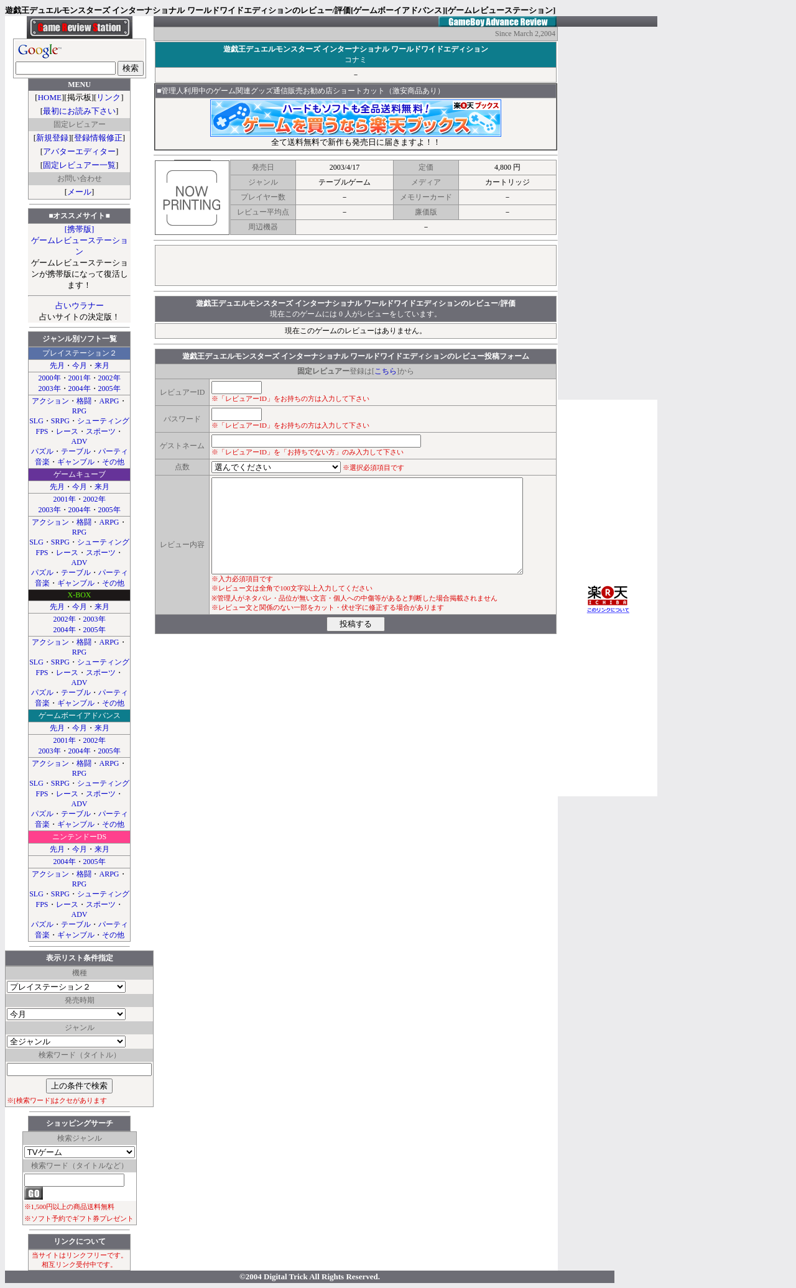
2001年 (79, 378)
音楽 (42, 462)
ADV (80, 441)
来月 (102, 365)
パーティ (113, 451)
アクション (50, 401)
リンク (108, 97)
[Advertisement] (355, 265)
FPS (41, 431)
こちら (385, 371)
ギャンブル (76, 462)
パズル (42, 451)
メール (79, 191)
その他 (113, 462)
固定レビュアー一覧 (79, 165)
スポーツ (101, 431)
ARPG (109, 401)
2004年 (79, 388)
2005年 (109, 388)
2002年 (109, 378)
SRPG (60, 420)
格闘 (83, 401)
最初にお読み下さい (79, 111)
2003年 (50, 388)
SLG (36, 420)
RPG (79, 411)
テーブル (76, 451)
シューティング (103, 420)
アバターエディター (79, 151)
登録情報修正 (98, 137)
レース (67, 431)
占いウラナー (79, 305)
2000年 (50, 378)
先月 (57, 365)
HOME (50, 97)
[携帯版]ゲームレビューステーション (79, 240)
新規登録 (52, 137)
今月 (79, 365)
